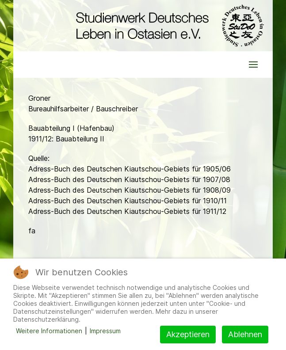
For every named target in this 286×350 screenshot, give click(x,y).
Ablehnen (245, 334)
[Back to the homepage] (168, 25)
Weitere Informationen (49, 331)
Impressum (105, 331)
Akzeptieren (188, 334)
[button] (253, 64)
